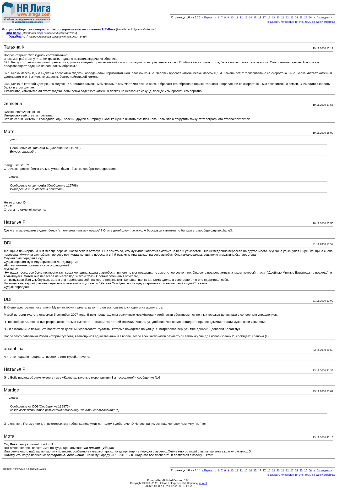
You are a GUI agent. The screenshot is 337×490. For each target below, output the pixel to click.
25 (300, 17)
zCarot (203, 483)
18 (268, 17)
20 (278, 17)
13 (245, 17)
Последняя (324, 17)
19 (273, 17)
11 (236, 17)
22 (287, 17)
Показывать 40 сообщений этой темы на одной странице (300, 21)
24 (296, 17)
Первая (207, 17)
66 (310, 17)
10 (232, 17)
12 (241, 17)
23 (291, 17)
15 (255, 17)
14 (250, 17)
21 (282, 17)
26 (305, 17)
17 (264, 17)
